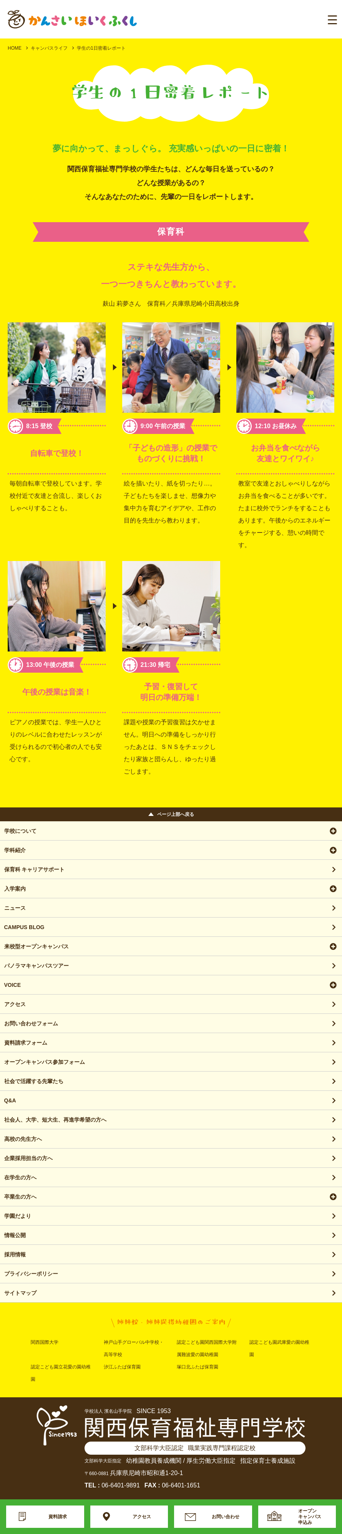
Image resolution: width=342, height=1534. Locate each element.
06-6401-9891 (120, 1485)
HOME (15, 48)
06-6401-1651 (181, 1485)
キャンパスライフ (49, 48)
